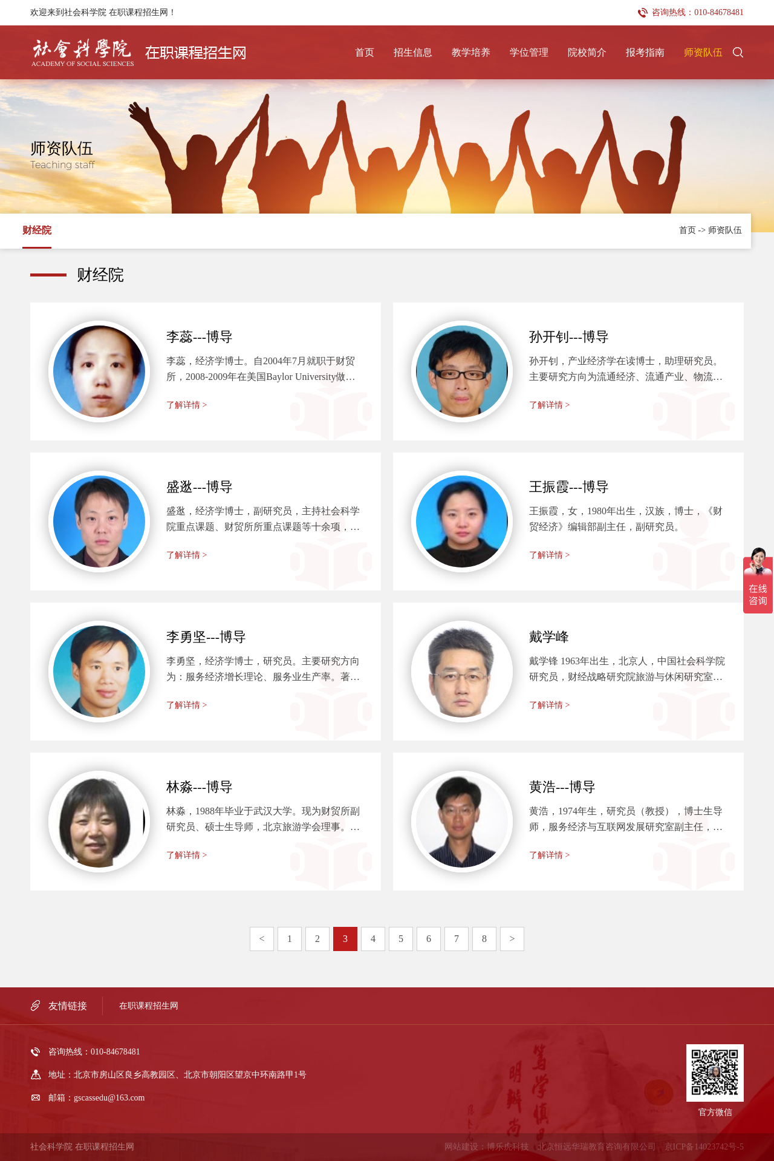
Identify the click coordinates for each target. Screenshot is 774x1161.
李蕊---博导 (199, 336)
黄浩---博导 (562, 786)
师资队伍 (703, 52)
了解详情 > (186, 405)
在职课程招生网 (148, 1005)
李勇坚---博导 (206, 636)
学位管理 (529, 52)
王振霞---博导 (569, 486)
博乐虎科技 (508, 1146)
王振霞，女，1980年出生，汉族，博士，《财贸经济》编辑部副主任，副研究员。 (626, 519)
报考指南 (645, 52)
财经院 (36, 230)
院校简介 (587, 52)
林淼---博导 (199, 786)
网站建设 (461, 1146)
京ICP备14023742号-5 (704, 1146)
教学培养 (471, 52)
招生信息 (413, 52)
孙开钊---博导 (569, 336)
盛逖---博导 (199, 486)
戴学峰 (549, 636)
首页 (364, 52)
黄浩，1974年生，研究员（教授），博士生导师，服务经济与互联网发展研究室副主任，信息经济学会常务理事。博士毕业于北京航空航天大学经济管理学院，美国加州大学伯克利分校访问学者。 (626, 820)
